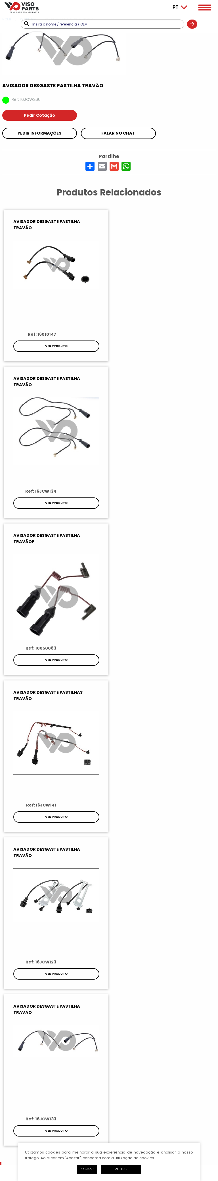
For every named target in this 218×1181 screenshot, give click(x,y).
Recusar (87, 1169)
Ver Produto (55, 346)
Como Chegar (109, 1090)
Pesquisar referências (27, 767)
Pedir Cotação (39, 115)
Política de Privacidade (69, 1124)
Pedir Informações (39, 133)
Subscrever (109, 861)
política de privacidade (183, 847)
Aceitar (121, 1169)
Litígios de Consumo (110, 1124)
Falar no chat (118, 133)
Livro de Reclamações (149, 1124)
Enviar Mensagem (109, 1073)
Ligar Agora (109, 1056)
